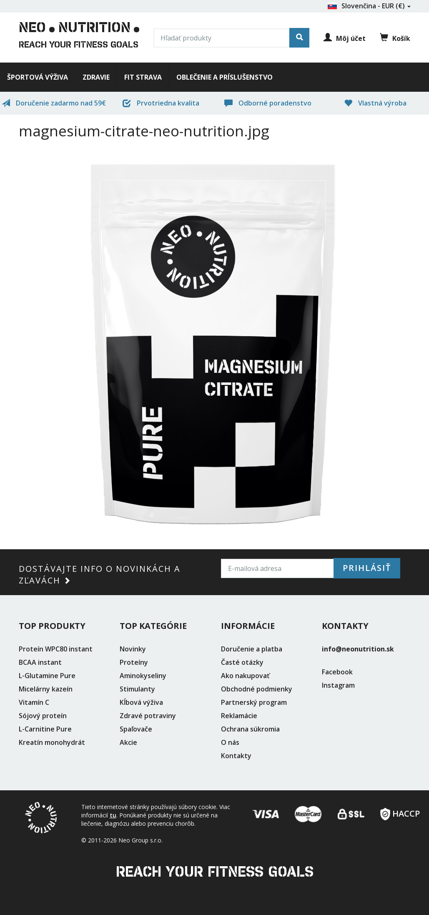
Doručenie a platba (251, 649)
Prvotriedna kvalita (161, 103)
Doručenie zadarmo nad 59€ (54, 103)
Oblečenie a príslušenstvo (224, 77)
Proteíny (134, 662)
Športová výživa (37, 77)
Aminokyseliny (143, 675)
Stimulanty (137, 689)
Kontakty (236, 755)
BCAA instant (40, 662)
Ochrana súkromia (250, 729)
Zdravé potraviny (148, 715)
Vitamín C (34, 702)
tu (113, 815)
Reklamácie (239, 715)
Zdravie (96, 77)
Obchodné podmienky (256, 689)
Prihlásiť (367, 567)
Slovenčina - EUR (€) (369, 5)
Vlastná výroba (375, 103)
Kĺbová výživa (141, 702)
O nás (230, 742)
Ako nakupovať (245, 675)
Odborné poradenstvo (267, 103)
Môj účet (345, 38)
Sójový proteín (43, 715)
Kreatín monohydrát (52, 742)
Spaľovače (136, 729)
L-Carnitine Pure (45, 729)
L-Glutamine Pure (47, 675)
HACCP (400, 811)
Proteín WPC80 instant (56, 649)
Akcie (128, 742)
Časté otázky (242, 662)
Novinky (133, 649)
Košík (395, 38)
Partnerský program (254, 702)
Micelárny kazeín (46, 689)
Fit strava (143, 77)
